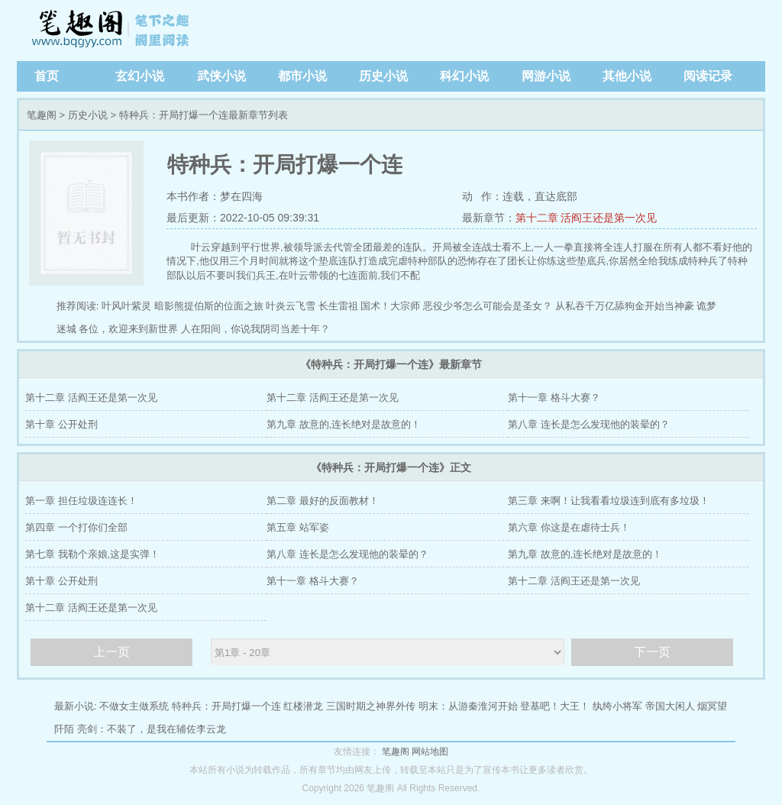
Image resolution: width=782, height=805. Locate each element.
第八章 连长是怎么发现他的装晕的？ (589, 424)
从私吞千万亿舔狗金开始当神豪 (624, 306)
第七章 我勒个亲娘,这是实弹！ (92, 554)
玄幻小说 (139, 76)
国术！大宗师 (390, 306)
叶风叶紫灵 (126, 306)
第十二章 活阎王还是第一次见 (586, 218)
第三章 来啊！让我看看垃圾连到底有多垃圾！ (608, 500)
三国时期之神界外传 (370, 706)
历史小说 (383, 76)
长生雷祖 (338, 306)
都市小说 (302, 76)
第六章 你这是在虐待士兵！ (569, 527)
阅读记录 (707, 76)
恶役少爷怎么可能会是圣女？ (487, 306)
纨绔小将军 (617, 706)
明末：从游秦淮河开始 (468, 706)
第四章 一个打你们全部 (76, 527)
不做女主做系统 (134, 706)
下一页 (652, 651)
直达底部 (556, 196)
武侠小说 (221, 76)
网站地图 (430, 751)
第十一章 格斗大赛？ (554, 397)
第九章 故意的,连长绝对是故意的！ (344, 424)
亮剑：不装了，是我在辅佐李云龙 (151, 729)
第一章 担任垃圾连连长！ (81, 500)
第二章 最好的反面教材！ (323, 500)
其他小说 (627, 76)
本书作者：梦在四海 (214, 196)
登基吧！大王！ (555, 706)
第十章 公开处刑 (61, 424)
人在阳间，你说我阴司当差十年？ (255, 329)
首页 (46, 76)
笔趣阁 (112, 30)
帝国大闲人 (670, 706)
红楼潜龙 (303, 706)
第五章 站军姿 (298, 527)
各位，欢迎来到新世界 (128, 329)
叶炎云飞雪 (290, 306)
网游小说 (546, 76)
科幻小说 (464, 76)
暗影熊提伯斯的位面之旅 (208, 306)
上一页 (111, 651)
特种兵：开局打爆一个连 (226, 706)
